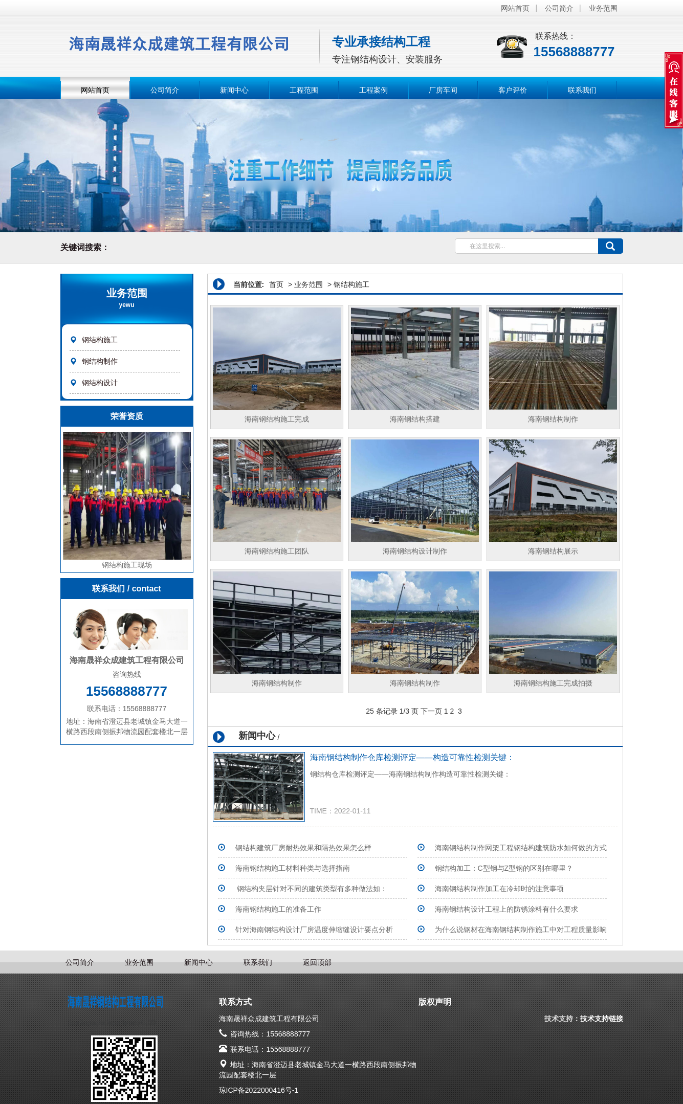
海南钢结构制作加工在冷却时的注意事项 (499, 889)
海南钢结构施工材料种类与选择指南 (292, 868)
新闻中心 (234, 90)
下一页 (431, 711)
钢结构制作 (100, 361)
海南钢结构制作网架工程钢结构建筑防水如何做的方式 (521, 848)
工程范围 (304, 90)
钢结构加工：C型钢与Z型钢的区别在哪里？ (504, 868)
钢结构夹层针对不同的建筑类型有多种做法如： (311, 889)
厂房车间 (443, 90)
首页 (276, 284)
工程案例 (373, 90)
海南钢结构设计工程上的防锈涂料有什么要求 (506, 909)
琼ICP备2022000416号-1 (259, 1090)
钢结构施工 (100, 340)
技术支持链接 (601, 1018)
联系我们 (582, 90)
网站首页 (515, 8)
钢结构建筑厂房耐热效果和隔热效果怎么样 (303, 848)
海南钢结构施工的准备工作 (278, 909)
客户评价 (512, 90)
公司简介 (559, 8)
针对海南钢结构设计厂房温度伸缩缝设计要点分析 (314, 929)
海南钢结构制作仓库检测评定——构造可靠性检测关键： (412, 757)
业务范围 (603, 8)
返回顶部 (317, 962)
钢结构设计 (100, 383)
